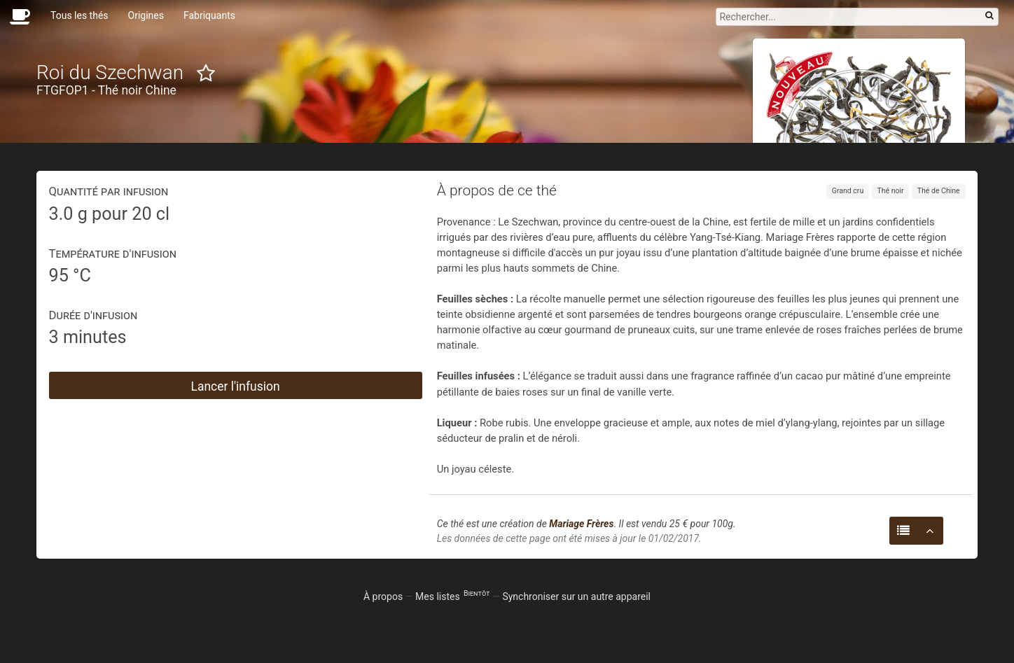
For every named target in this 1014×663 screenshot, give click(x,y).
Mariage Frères (581, 523)
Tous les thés (79, 15)
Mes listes (452, 596)
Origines (146, 15)
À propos (383, 596)
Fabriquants (209, 15)
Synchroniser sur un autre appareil (576, 596)
